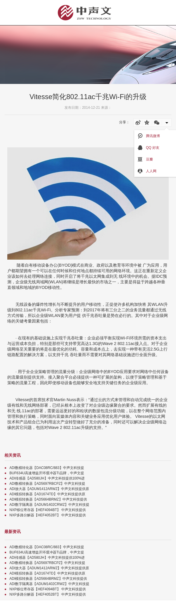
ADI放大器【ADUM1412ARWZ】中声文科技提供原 (49, 489)
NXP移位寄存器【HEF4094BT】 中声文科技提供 (47, 510)
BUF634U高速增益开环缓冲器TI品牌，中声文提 (46, 473)
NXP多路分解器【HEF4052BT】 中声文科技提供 (47, 515)
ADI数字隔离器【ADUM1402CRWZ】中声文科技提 (49, 505)
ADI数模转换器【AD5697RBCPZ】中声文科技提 (47, 484)
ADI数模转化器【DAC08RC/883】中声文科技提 (46, 468)
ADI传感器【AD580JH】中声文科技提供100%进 (47, 478)
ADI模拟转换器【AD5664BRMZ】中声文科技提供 (48, 499)
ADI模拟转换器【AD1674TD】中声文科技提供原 (47, 494)
